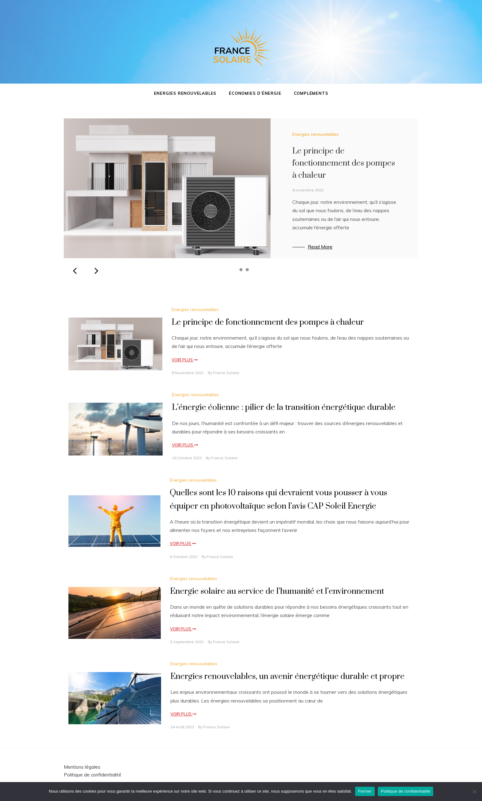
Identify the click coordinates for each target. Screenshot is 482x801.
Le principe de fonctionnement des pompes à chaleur (343, 163)
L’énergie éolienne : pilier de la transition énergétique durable (284, 407)
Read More (320, 247)
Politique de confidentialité (92, 775)
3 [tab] (247, 269)
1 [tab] (234, 269)
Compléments (311, 93)
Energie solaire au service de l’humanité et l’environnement (277, 591)
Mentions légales (82, 767)
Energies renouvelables (185, 93)
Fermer (365, 791)
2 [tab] (241, 269)
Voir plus (185, 359)
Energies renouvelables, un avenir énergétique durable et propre (287, 676)
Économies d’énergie (255, 93)
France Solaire (226, 372)
